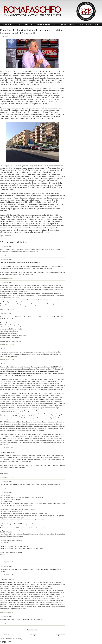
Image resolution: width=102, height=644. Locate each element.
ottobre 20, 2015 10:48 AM (7, 309)
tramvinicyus (5, 452)
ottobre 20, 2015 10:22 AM (7, 255)
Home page (32, 635)
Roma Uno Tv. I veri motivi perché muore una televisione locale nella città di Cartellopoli (32, 32)
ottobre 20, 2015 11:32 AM (7, 448)
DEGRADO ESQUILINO (46, 24)
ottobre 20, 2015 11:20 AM (7, 344)
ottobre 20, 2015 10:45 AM (7, 278)
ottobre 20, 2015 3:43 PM (7, 488)
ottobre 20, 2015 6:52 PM (7, 612)
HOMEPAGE (8, 24)
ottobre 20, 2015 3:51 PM (7, 562)
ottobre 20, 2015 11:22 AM (7, 359)
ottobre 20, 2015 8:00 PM (7, 623)
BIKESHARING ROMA (89, 24)
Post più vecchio (60, 635)
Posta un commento (32, 630)
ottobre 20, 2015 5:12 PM (7, 575)
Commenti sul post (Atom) (14, 639)
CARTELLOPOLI (25, 24)
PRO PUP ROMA (67, 24)
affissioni (8, 235)
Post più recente (4, 635)
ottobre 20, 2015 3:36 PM (7, 477)
